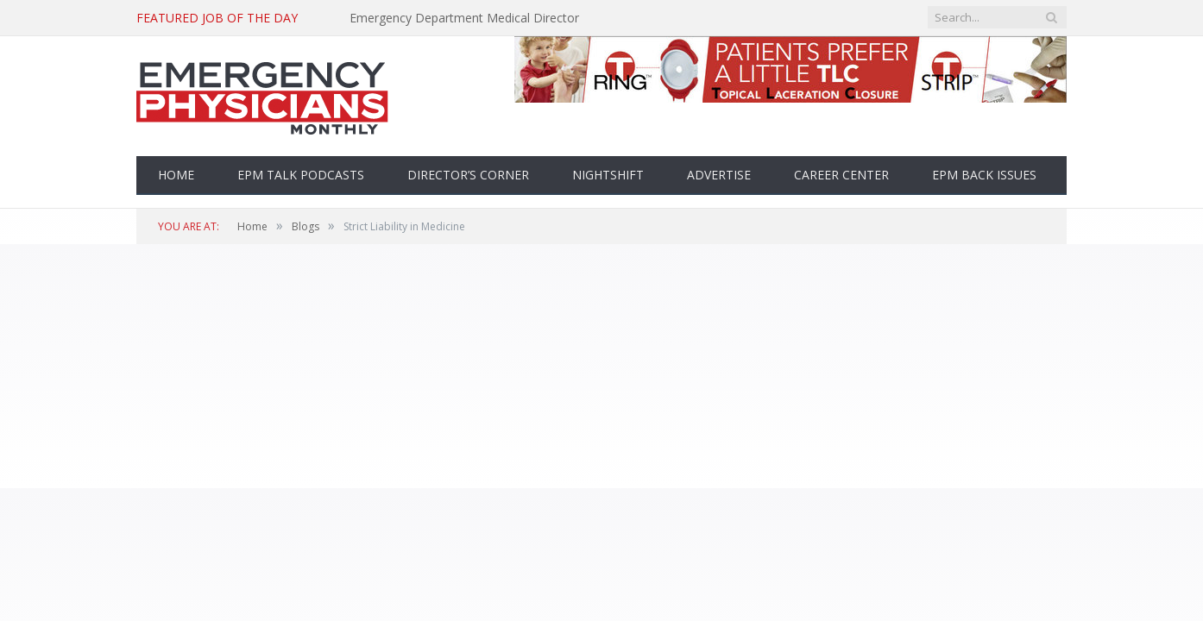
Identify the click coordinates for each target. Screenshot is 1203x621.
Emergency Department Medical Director (464, 18)
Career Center (841, 174)
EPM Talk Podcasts (300, 174)
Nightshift (608, 174)
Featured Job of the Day (217, 18)
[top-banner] (790, 98)
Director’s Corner (468, 174)
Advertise (719, 174)
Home (176, 174)
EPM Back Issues (984, 174)
